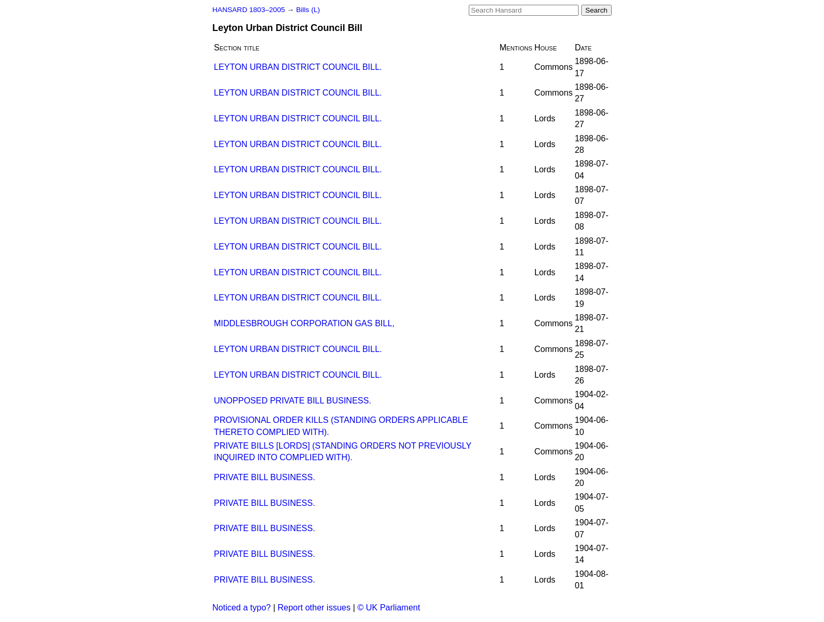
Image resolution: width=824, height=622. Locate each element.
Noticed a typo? (241, 607)
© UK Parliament (388, 607)
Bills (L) (308, 10)
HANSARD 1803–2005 (248, 10)
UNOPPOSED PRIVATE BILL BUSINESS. (292, 400)
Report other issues (314, 607)
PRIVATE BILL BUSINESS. (264, 477)
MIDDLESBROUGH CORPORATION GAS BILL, (304, 323)
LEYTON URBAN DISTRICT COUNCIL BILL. (298, 67)
